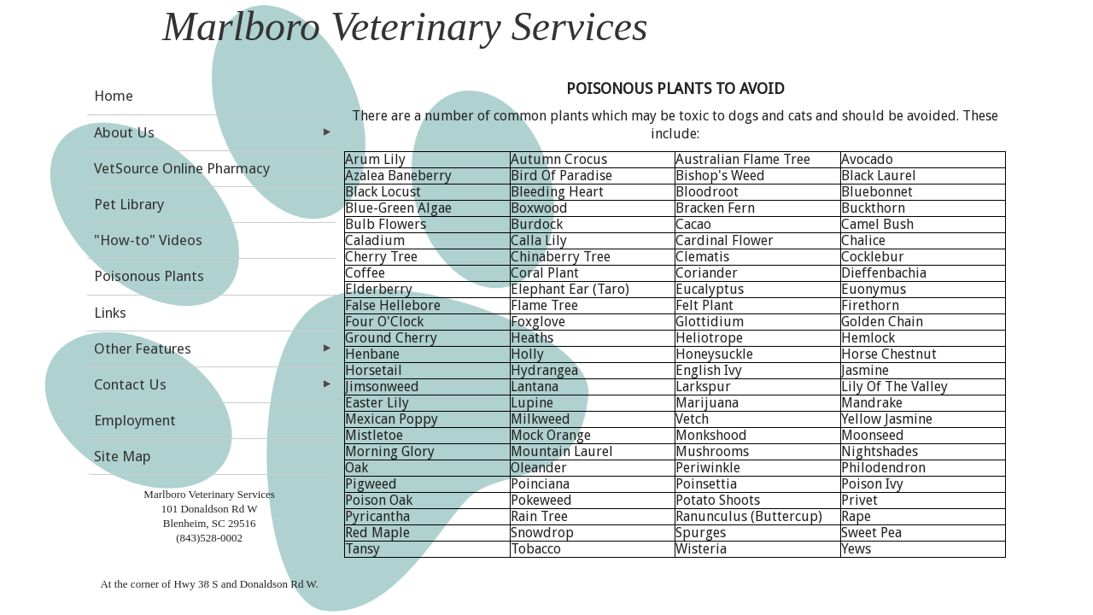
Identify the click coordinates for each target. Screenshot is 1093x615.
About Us (124, 132)
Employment (135, 420)
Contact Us (130, 384)
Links (110, 312)
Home (113, 95)
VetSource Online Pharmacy (182, 168)
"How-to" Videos (148, 240)
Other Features (142, 348)
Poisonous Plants (149, 275)
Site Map (122, 456)
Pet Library (129, 204)
